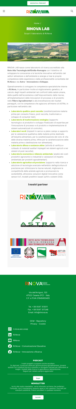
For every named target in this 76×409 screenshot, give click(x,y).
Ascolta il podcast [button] (38, 3)
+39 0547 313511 (40, 307)
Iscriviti (38, 397)
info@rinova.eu (41, 312)
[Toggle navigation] (3, 11)
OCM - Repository (38, 321)
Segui (38, 378)
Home (36, 23)
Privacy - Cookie (38, 324)
